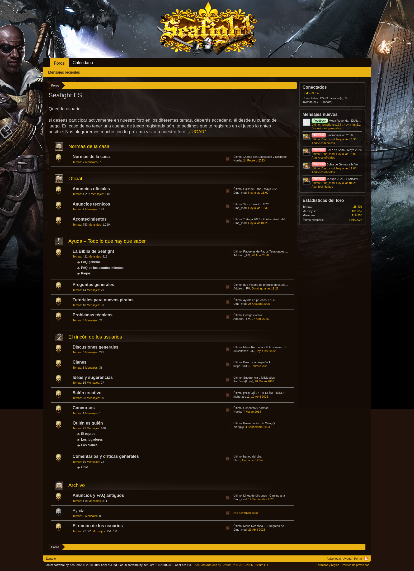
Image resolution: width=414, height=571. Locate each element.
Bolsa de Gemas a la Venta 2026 (340, 164)
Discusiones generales (95, 347)
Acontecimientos (90, 219)
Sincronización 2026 (256, 204)
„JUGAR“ (197, 131)
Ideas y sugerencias (93, 377)
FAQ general (90, 262)
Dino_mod (240, 192)
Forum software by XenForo (81, 565)
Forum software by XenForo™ (155, 565)
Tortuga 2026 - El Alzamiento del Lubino (268, 219)
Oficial (75, 178)
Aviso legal (334, 558)
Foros (59, 63)
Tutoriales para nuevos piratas (103, 300)
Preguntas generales (93, 284)
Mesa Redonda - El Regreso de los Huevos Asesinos (277, 525)
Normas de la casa (89, 146)
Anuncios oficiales (91, 189)
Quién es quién (88, 423)
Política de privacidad (355, 565)
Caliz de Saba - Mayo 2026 (260, 189)
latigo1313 (240, 366)
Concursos (84, 408)
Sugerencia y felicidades (259, 377)
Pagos (86, 273)
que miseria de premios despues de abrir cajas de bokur (279, 284)
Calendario (83, 62)
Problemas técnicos (92, 315)
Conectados (315, 87)
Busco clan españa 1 (256, 362)
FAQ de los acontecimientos (102, 268)
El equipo (88, 434)
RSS (227, 159)
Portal (358, 558)
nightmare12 (241, 396)
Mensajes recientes (64, 72)
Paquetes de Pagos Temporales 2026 (267, 251)
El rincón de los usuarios (95, 337)
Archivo (76, 485)
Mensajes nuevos (320, 114)
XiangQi (238, 427)
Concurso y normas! (256, 408)
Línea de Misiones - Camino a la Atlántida (270, 495)
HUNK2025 (354, 219)
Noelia (237, 160)
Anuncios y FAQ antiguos (98, 495)
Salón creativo (87, 393)
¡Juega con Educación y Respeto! (265, 156)
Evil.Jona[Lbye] (243, 381)
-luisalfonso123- (243, 351)
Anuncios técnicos (91, 204)
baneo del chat (252, 456)
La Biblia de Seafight (93, 251)
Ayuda (78, 510)
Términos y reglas (327, 565)
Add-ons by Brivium (232, 565)
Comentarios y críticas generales (106, 456)
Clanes (79, 362)
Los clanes (89, 445)
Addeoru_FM (241, 255)
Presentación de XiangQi (259, 423)
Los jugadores (92, 439)
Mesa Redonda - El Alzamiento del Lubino (270, 347)
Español (51, 558)
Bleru (236, 460)
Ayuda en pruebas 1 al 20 (259, 300)
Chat (84, 467)
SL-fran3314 (311, 93)
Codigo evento (252, 315)
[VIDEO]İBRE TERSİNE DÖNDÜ (264, 392)
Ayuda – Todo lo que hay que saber (107, 241)
